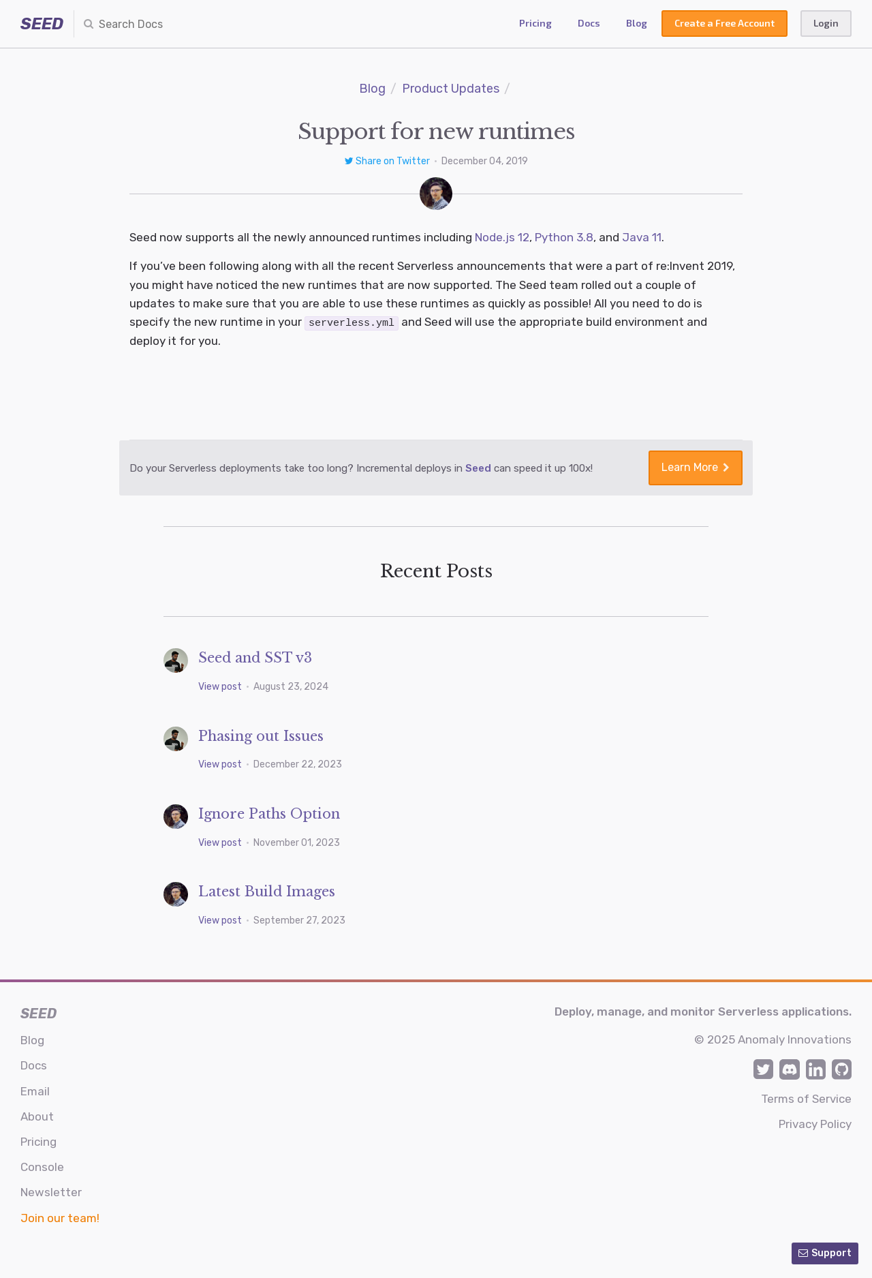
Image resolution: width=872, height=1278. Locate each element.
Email (35, 1090)
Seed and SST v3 (255, 658)
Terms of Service (806, 1098)
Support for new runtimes (436, 131)
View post (221, 686)
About (37, 1116)
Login (826, 23)
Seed (478, 467)
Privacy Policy (815, 1123)
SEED (41, 23)
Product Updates (450, 88)
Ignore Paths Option (269, 813)
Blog (636, 23)
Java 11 (641, 237)
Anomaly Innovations (795, 1039)
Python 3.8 (564, 237)
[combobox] (154, 23)
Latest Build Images (266, 891)
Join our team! (59, 1217)
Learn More (695, 466)
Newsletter (51, 1192)
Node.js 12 (502, 237)
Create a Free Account (724, 23)
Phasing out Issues (261, 735)
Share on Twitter (388, 161)
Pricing (535, 23)
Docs (589, 23)
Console (42, 1166)
